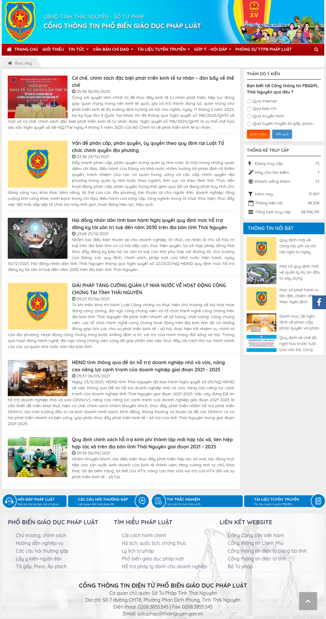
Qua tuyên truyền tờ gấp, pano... (281, 123)
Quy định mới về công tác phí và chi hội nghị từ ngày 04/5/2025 (297, 246)
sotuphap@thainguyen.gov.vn (170, 614)
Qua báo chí (261, 108)
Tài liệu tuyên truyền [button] (163, 51)
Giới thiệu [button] (53, 49)
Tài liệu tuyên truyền (287, 502)
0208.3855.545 (153, 607)
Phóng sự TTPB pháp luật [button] (264, 49)
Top (308, 601)
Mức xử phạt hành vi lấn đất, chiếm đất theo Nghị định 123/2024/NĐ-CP (298, 295)
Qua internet (262, 101)
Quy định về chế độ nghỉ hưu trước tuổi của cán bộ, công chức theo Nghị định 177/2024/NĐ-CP (298, 343)
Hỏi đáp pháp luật (42, 502)
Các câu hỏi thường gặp (111, 502)
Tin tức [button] (78, 51)
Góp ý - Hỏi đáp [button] (212, 51)
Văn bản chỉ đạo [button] (113, 51)
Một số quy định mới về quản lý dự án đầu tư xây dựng (299, 272)
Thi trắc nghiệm (205, 502)
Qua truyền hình (265, 116)
